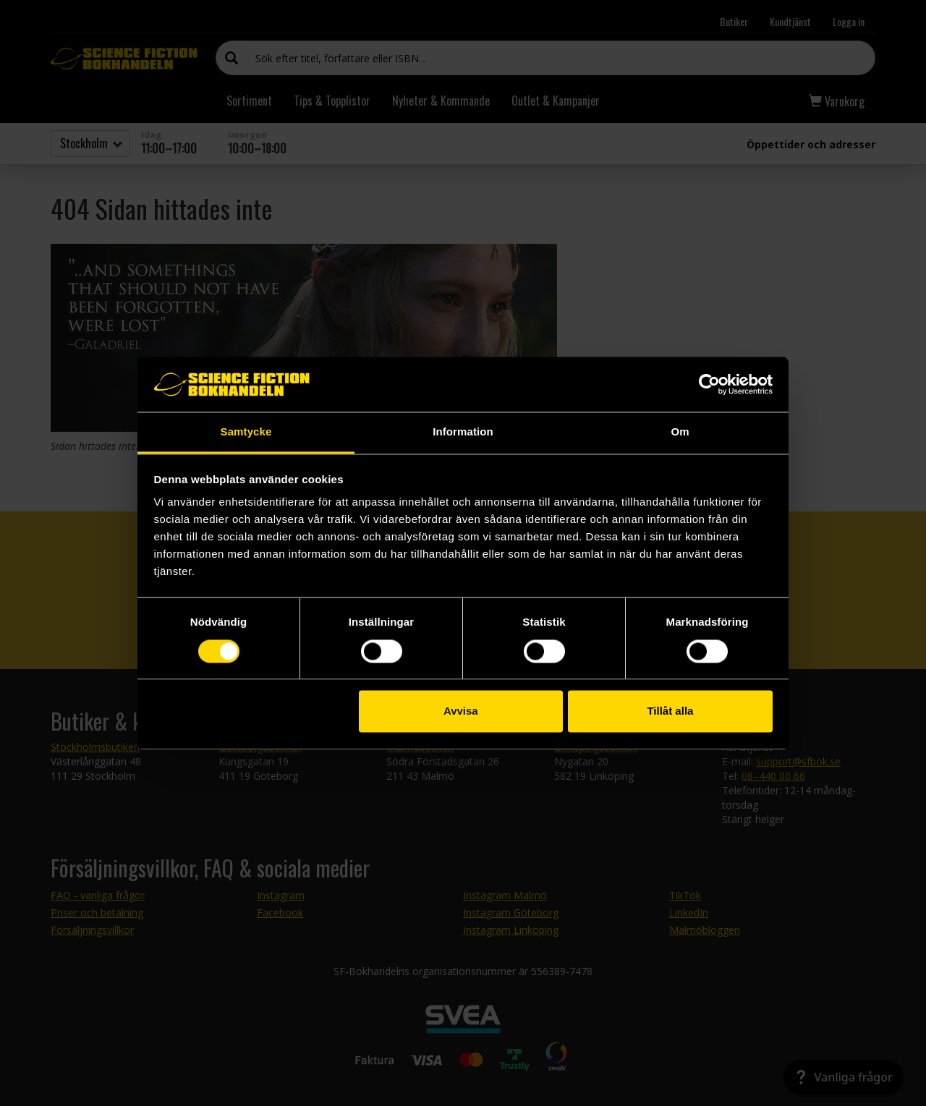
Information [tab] (463, 432)
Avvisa (460, 711)
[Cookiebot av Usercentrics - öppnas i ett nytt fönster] (709, 384)
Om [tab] (680, 432)
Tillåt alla (670, 711)
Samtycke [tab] (246, 432)
